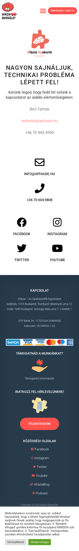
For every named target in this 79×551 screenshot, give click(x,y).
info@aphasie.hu (39, 174)
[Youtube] (57, 248)
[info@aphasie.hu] (39, 162)
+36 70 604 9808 (39, 200)
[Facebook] (22, 222)
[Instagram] (57, 222)
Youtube (57, 260)
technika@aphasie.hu (39, 120)
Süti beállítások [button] (15, 542)
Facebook (21, 234)
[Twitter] (22, 248)
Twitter (21, 260)
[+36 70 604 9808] (39, 188)
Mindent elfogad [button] (40, 542)
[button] (43, 11)
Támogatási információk (39, 378)
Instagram (57, 234)
